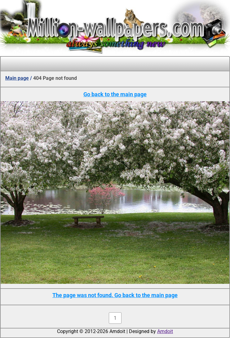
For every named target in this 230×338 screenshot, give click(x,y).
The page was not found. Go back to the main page (115, 295)
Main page (17, 78)
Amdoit (165, 331)
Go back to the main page (115, 94)
